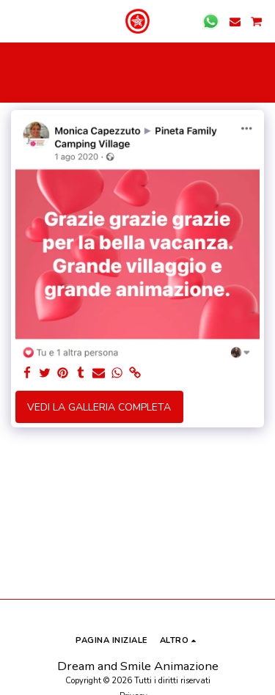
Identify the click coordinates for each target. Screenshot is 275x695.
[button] (16, 21)
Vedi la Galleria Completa (99, 407)
